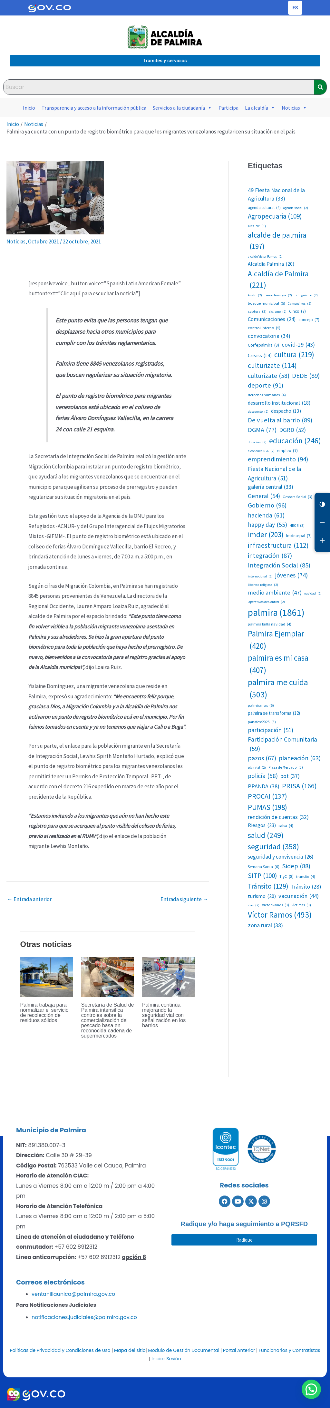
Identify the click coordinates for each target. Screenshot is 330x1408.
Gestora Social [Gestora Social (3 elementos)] (297, 497)
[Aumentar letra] (322, 540)
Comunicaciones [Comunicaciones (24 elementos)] (272, 319)
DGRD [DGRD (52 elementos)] (292, 429)
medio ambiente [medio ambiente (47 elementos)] (275, 592)
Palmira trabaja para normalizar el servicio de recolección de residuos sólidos (44, 1012)
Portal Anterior (239, 1350)
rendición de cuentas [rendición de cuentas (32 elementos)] (278, 817)
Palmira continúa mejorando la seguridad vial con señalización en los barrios (164, 1015)
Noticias (294, 107)
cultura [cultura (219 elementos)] (294, 354)
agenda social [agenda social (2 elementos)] (295, 208)
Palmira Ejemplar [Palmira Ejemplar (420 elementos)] (276, 640)
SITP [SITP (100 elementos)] (262, 876)
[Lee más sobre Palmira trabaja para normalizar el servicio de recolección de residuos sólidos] (46, 976)
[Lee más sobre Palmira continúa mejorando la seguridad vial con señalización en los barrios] (168, 976)
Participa (228, 107)
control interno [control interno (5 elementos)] (264, 328)
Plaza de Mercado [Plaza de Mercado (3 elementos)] (285, 767)
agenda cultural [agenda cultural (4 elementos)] (264, 208)
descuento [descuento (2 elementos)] (258, 411)
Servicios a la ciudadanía (182, 107)
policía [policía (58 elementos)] (263, 776)
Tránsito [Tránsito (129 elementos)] (268, 886)
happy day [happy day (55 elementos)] (267, 524)
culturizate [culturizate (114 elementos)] (272, 365)
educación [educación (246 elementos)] (295, 440)
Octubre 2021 (43, 241)
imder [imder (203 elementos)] (266, 534)
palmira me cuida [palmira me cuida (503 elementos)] (278, 689)
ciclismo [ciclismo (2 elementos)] (277, 311)
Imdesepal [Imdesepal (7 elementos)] (299, 536)
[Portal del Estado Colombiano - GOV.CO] (50, 8)
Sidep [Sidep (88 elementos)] (296, 866)
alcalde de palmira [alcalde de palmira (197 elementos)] (277, 241)
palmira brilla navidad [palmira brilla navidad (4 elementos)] (269, 624)
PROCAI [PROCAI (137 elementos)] (267, 796)
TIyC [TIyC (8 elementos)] (286, 876)
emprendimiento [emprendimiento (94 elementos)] (278, 459)
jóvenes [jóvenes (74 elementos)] (291, 575)
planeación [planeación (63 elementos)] (300, 758)
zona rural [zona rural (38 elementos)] (265, 925)
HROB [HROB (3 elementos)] (297, 525)
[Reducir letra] (322, 522)
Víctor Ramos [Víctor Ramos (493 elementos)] (280, 915)
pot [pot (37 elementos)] (290, 776)
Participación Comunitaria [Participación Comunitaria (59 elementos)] (282, 744)
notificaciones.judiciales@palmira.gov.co (84, 1317)
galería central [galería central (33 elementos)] (270, 487)
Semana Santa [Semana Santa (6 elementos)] (263, 867)
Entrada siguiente (184, 899)
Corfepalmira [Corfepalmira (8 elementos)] (263, 345)
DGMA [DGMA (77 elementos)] (262, 430)
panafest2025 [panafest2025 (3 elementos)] (262, 722)
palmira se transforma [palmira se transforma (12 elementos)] (274, 713)
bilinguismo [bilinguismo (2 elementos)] (306, 295)
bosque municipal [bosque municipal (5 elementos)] (266, 303)
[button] (314, 1396)
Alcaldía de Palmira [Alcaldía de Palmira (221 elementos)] (278, 280)
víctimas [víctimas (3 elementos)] (301, 905)
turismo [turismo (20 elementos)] (262, 896)
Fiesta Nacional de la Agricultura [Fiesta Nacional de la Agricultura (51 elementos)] (274, 474)
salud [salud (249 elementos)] (266, 835)
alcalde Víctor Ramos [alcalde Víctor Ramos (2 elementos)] (265, 256)
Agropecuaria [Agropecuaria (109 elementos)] (275, 216)
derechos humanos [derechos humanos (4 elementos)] (267, 395)
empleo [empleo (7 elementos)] (287, 451)
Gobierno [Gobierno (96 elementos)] (267, 505)
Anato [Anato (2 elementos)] (255, 295)
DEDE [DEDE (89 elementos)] (306, 376)
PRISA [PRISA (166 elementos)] (299, 786)
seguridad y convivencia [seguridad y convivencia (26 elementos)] (281, 857)
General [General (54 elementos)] (264, 496)
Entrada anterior (29, 899)
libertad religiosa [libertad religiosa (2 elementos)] (263, 584)
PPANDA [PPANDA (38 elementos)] (263, 786)
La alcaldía (260, 107)
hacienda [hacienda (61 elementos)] (266, 515)
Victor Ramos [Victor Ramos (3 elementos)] (275, 905)
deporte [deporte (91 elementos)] (265, 385)
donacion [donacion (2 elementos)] (257, 442)
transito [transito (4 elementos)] (305, 877)
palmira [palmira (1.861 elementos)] (276, 613)
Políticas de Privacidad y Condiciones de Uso (60, 1350)
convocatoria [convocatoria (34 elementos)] (269, 336)
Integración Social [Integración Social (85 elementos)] (279, 565)
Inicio (29, 107)
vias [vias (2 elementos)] (253, 905)
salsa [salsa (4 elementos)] (285, 826)
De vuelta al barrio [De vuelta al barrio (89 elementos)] (280, 420)
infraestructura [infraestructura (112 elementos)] (278, 545)
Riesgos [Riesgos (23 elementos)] (262, 825)
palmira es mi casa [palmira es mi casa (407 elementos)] (278, 664)
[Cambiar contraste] (322, 504)
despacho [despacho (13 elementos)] (286, 411)
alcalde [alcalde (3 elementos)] (257, 226)
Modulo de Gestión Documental (183, 1350)
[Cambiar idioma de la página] (295, 8)
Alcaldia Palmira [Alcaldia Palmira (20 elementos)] (271, 264)
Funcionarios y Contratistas (289, 1350)
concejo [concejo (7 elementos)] (308, 320)
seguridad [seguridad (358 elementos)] (273, 847)
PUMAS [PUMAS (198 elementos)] (267, 807)
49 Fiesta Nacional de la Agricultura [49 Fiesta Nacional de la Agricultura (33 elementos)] (276, 195)
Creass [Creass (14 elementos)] (260, 355)
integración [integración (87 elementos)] (270, 556)
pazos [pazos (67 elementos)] (262, 758)
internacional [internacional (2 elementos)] (260, 576)
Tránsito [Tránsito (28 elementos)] (306, 887)
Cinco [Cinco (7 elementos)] (297, 311)
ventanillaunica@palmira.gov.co (73, 1294)
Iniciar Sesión (166, 1358)
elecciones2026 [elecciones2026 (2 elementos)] (261, 451)
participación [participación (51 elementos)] (270, 729)
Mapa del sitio (130, 1350)
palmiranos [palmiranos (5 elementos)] (261, 705)
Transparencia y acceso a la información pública (94, 107)
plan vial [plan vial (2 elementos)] (257, 767)
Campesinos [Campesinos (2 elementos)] (299, 303)
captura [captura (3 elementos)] (257, 311)
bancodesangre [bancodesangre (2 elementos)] (278, 295)
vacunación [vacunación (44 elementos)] (298, 896)
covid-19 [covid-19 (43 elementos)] (298, 344)
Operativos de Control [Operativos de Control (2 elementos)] (266, 602)
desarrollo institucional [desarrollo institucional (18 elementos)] (279, 403)
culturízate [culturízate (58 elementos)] (268, 375)
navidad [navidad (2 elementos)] (313, 593)
